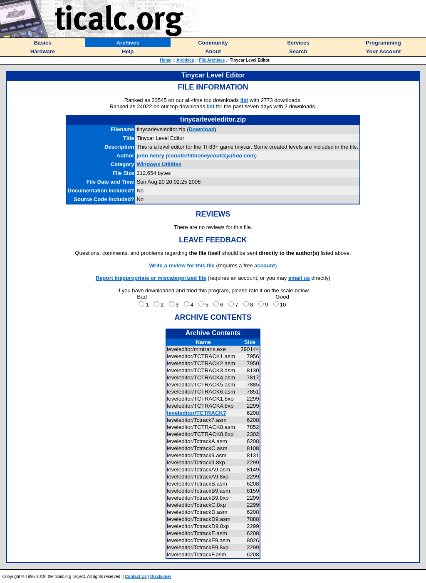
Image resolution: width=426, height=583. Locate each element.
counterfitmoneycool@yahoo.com (211, 155)
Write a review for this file (182, 265)
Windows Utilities (158, 164)
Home (165, 60)
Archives (185, 60)
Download (201, 129)
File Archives (212, 60)
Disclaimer (160, 576)
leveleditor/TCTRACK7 (196, 413)
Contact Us (136, 576)
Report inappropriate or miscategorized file (151, 278)
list (244, 100)
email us (299, 278)
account (264, 265)
